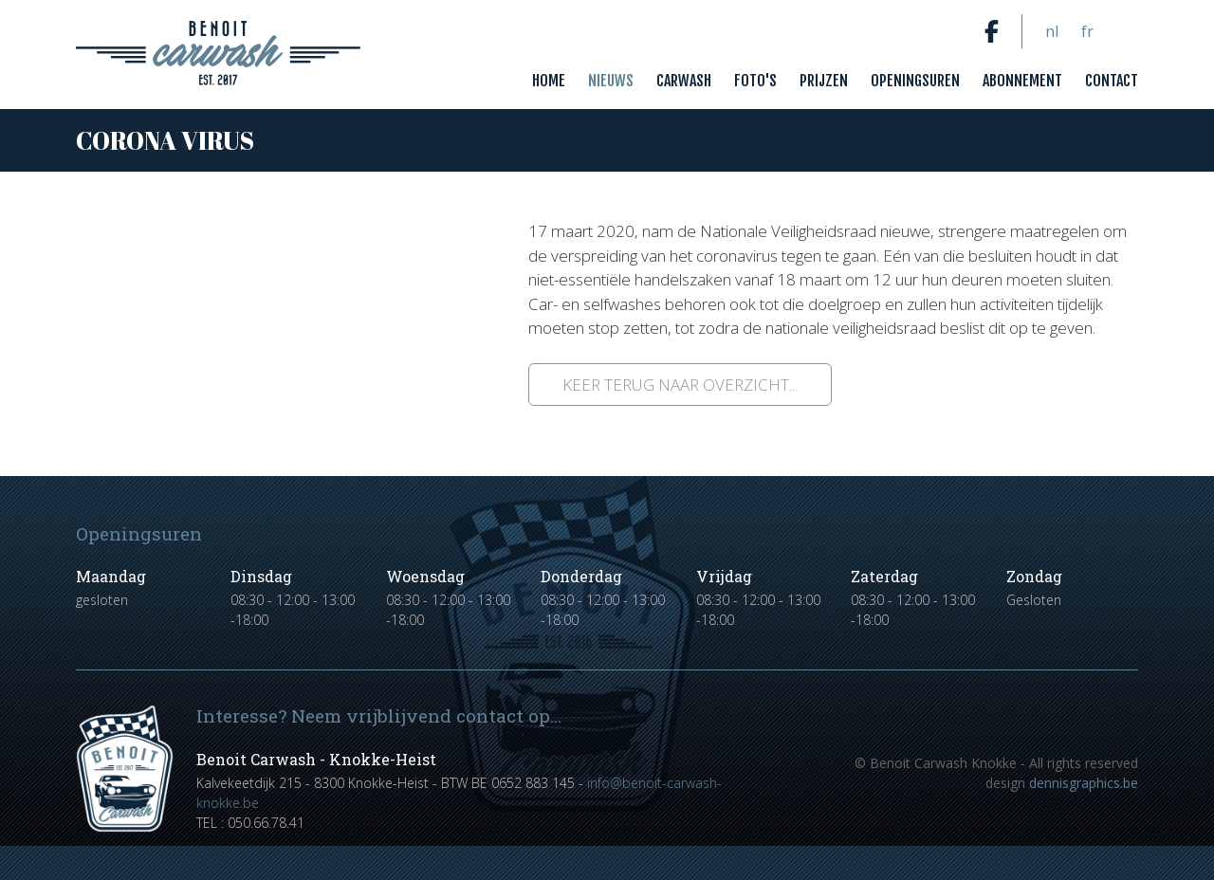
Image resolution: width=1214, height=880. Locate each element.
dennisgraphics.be (1083, 783)
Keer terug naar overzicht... (680, 384)
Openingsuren (915, 80)
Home (548, 80)
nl (1051, 31)
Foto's (755, 80)
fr (1087, 31)
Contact (1111, 80)
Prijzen (824, 80)
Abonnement (1022, 80)
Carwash (683, 80)
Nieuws (611, 80)
